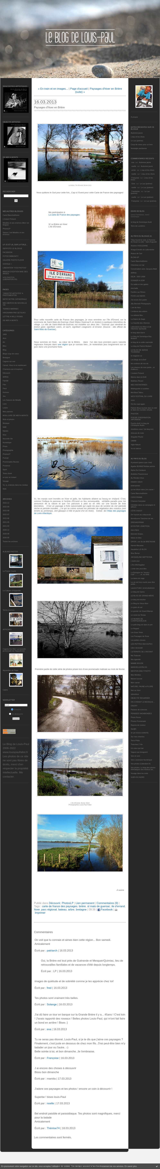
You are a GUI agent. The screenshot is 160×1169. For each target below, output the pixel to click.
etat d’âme (135, 530)
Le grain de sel (136, 607)
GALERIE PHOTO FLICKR (13, 260)
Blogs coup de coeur (11, 354)
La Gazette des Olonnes (140, 323)
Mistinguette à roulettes (140, 389)
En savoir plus (130, 1166)
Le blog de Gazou (138, 592)
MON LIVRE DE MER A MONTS (15, 415)
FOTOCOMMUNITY (10, 256)
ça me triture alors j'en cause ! (142, 489)
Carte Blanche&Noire (11, 215)
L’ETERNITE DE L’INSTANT (142, 652)
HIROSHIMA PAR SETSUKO (14, 313)
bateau (62, 909)
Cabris (5, 690)
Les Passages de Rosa (140, 636)
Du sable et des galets (139, 284)
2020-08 (6, 534)
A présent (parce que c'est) (141, 462)
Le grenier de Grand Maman (142, 611)
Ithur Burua (135, 553)
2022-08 (6, 511)
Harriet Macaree (137, 545)
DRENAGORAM (137, 522)
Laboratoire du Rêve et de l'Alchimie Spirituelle (141, 328)
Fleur (5, 388)
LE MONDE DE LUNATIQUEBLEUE (139, 620)
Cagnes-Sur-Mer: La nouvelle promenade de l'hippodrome (14, 650)
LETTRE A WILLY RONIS (13, 316)
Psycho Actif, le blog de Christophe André (140, 424)
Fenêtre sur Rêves (138, 292)
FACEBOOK (8, 252)
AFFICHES (7, 629)
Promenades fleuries (11, 462)
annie (133, 170)
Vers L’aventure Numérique (141, 760)
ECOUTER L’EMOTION (140, 526)
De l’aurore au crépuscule (141, 515)
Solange (52, 1004)
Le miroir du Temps (138, 615)
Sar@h (133, 729)
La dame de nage (138, 578)
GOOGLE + (7, 264)
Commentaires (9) (107, 903)
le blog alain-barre (138, 333)
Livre (5, 404)
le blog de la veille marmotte (142, 342)
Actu (4, 338)
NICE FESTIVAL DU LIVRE (141, 396)
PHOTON (134, 414)
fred (49, 987)
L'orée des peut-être (139, 569)
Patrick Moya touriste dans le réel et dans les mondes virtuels (144, 409)
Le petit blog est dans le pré (141, 625)
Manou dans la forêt (138, 377)
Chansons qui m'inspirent (12, 369)
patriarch (52, 950)
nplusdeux (135, 694)
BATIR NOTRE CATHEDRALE (15, 299)
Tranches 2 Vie (136, 744)
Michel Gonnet (136, 679)
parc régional (49, 909)
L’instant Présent (9, 219)
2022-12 (6, 503)
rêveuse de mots (137, 433)
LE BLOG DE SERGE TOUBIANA (139, 351)
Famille (5, 381)
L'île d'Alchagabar (138, 565)
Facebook (105, 909)
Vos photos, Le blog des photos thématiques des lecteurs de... (143, 768)
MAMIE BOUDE (137, 663)
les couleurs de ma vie (139, 363)
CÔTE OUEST (136, 511)
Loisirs (5, 408)
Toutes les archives (10, 541)
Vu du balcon (136, 448)
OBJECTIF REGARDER (140, 698)
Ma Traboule (136, 656)
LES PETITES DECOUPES (141, 644)
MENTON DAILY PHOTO (141, 671)
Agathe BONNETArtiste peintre (143, 466)
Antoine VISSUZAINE (139, 246)
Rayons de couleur (138, 725)
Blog (4, 350)
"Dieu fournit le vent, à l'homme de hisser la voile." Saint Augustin (144, 241)
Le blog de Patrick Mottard (141, 346)
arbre (71, 909)
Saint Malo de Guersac (44, 329)
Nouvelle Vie (8, 439)
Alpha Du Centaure (138, 470)
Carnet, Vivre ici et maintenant (14, 365)
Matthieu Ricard (137, 381)
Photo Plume (136, 717)
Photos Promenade (138, 721)
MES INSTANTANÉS (139, 385)
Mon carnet (135, 683)
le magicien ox (136, 356)
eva (132, 162)
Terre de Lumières (138, 226)
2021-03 (6, 526)
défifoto (6, 377)
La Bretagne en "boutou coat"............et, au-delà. (140, 573)
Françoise (135, 178)
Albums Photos (10, 552)
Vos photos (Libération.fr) (141, 764)
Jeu (4, 396)
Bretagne (6, 358)
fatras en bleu (136, 538)
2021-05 (6, 522)
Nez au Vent (135, 690)
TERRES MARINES (10, 309)
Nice (4, 435)
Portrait (5, 458)
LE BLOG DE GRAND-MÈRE (142, 596)
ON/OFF (134, 706)
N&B (4, 427)
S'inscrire (16, 709)
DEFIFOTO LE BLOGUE (12, 248)
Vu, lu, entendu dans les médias (15, 485)
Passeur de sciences (139, 710)
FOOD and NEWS (138, 296)
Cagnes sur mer (9, 361)
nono (133, 400)
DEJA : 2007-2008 (138, 277)
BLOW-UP (135, 257)
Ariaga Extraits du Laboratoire (142, 250)
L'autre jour (135, 561)
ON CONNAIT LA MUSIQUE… (143, 702)
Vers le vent (135, 756)
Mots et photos (8, 419)
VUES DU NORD (137, 777)
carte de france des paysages (59, 906)
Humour (6, 392)
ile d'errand (118, 906)
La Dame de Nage (138, 319)
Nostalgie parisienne (139, 148)
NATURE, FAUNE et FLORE (142, 686)
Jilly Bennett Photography (141, 304)
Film (4, 385)
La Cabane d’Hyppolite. (12, 590)
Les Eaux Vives (137, 632)
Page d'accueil (79, 88)
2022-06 (6, 518)
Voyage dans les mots (139, 773)
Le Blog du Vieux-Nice (139, 603)
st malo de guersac (98, 906)
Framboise (135, 191)
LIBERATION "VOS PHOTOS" (15, 268)
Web (4, 489)
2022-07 (6, 514)
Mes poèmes (8, 412)
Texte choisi (7, 473)
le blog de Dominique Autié (141, 222)
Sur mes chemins (137, 737)
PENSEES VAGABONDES (141, 713)
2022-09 (6, 507)
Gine (133, 184)
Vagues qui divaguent (139, 752)
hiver (37, 909)
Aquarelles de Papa (10, 670)
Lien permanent (85, 903)
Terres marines (8, 610)
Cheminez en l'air (137, 265)
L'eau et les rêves (138, 137)
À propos (134, 117)
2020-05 (6, 538)
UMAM (133, 441)
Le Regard (135, 628)
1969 (5, 334)
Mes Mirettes (136, 675)
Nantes (5, 431)
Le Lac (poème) (137, 141)
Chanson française (138, 501)
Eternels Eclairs (137, 534)
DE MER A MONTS (10, 320)
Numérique (7, 442)
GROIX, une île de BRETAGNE (143, 542)
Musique (6, 423)
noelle (133, 166)
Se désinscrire (16, 714)
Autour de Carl (136, 253)
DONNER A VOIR (138, 280)
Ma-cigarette (136, 659)
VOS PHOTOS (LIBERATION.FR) (10, 278)
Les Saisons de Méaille (12, 400)
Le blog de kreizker (138, 600)
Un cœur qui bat (137, 748)
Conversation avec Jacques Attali (144, 269)
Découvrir (6, 373)
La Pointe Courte (9, 571)
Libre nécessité (137, 648)
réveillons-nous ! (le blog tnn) (142, 429)
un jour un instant (9, 477)
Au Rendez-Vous (137, 478)
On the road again (138, 404)
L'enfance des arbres (139, 311)
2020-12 (6, 530)
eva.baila (134, 288)
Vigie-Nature (136, 445)
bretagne (81, 909)
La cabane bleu (137, 315)
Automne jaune (137, 133)
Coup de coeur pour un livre (142, 144)
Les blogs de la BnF (138, 360)
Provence (6, 466)
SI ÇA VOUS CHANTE (140, 733)
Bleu (4, 346)
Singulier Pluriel (137, 437)
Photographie (8, 450)
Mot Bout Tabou (137, 392)
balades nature (136, 482)
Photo (5, 446)
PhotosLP (6, 229)
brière (82, 906)
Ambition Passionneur (139, 474)
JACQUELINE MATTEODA (141, 557)
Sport (5, 469)
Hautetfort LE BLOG (139, 549)
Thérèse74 (53, 1128)
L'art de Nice (136, 307)
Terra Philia (135, 740)
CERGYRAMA (136, 497)
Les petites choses (138, 640)
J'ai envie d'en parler (139, 300)
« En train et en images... (53, 88)
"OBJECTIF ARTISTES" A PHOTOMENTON (13, 294)
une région (63, 344)
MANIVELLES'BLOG (139, 667)
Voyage (6, 481)
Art (4, 342)
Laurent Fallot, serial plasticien (143, 588)
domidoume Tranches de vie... (142, 518)
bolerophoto (135, 486)
